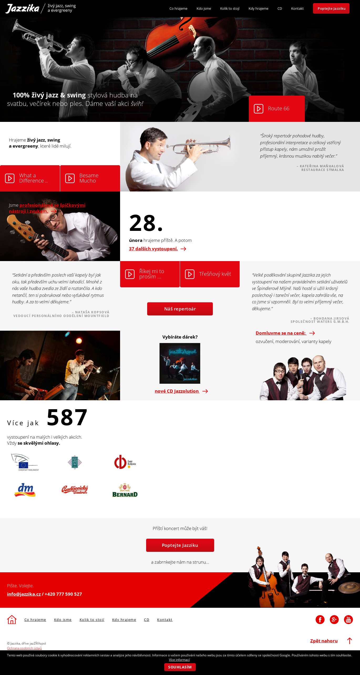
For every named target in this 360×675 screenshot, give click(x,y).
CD (279, 8)
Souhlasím (180, 666)
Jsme (47, 208)
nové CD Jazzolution (180, 391)
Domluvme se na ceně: (284, 333)
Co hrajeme (178, 8)
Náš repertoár (180, 309)
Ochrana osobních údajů (24, 648)
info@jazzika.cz (24, 594)
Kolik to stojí (229, 8)
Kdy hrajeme (258, 8)
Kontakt (297, 8)
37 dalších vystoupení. (157, 249)
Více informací (179, 659)
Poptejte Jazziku (332, 8)
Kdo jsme (204, 8)
